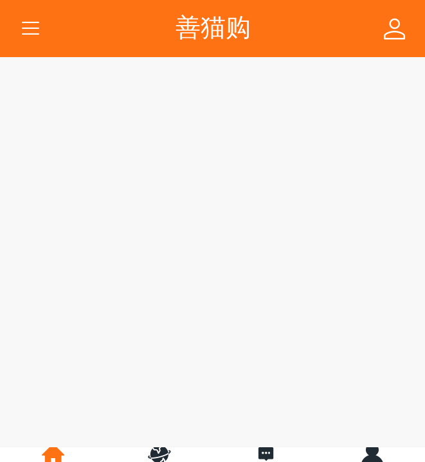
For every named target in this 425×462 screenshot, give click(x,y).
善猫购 (213, 27)
